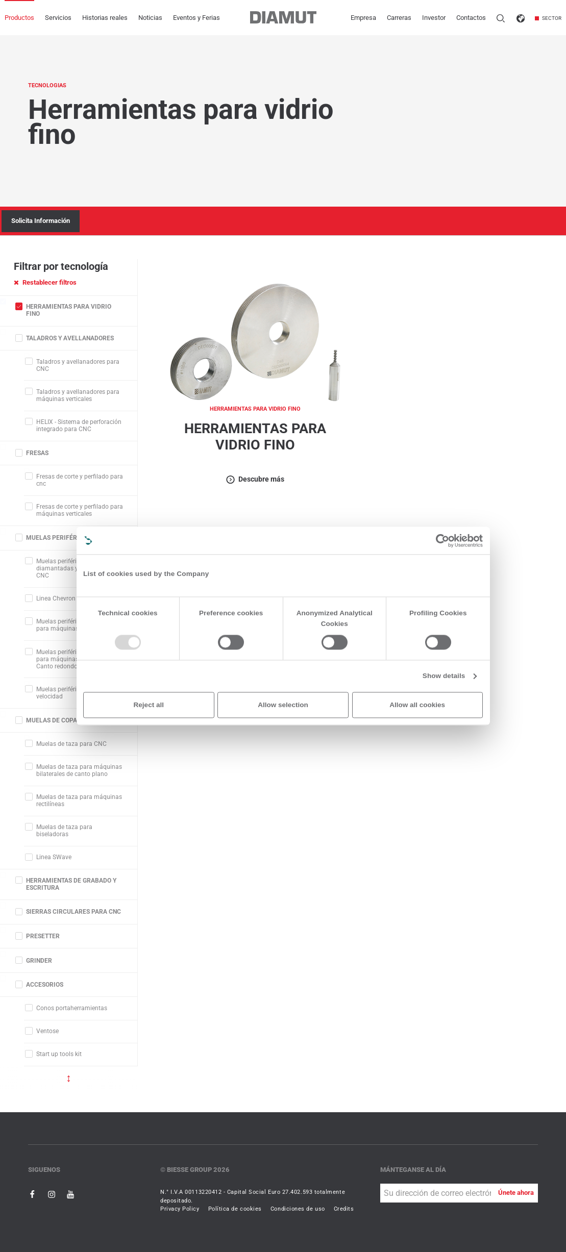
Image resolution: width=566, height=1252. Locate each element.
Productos (19, 17)
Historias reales (105, 17)
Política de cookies (235, 1209)
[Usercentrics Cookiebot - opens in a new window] (443, 540)
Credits (344, 1209)
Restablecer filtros (45, 282)
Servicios (58, 17)
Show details (444, 676)
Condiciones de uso (297, 1209)
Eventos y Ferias (196, 17)
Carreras (399, 17)
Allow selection (283, 705)
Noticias (150, 17)
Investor (434, 17)
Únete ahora (516, 1192)
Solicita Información (40, 220)
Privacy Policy (180, 1209)
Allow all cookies (417, 705)
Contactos (471, 17)
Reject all (149, 705)
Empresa (363, 17)
